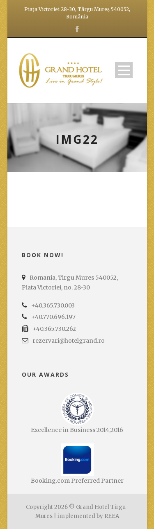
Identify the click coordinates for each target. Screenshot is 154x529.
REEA (111, 516)
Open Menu (124, 70)
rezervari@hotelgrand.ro (68, 340)
